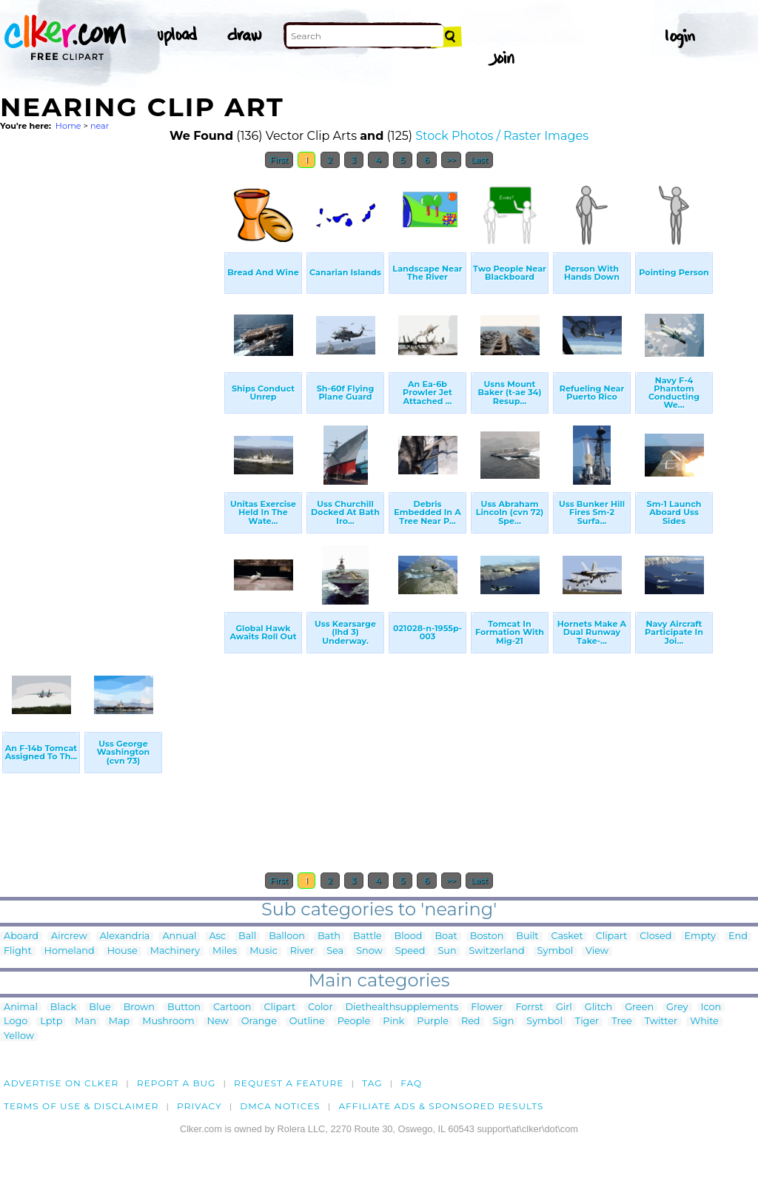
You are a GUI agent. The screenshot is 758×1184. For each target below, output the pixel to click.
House (122, 951)
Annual (179, 936)
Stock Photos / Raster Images (501, 136)
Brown (139, 1007)
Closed (655, 936)
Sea (334, 951)
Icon (711, 1007)
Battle (367, 936)
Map (119, 1021)
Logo (15, 1021)
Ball (247, 936)
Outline (307, 1021)
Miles (224, 951)
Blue (99, 1007)
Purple (433, 1021)
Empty (701, 936)
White (704, 1021)
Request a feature (288, 1083)
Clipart (612, 936)
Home (68, 126)
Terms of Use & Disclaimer (81, 1105)
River (302, 951)
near (99, 126)
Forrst (529, 1007)
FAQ (411, 1083)
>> (451, 160)
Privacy (199, 1105)
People (354, 1021)
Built (527, 936)
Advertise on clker (61, 1083)
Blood (409, 936)
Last (479, 160)
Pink (393, 1021)
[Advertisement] (111, 398)
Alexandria (125, 936)
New (218, 1021)
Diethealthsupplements (402, 1007)
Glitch (598, 1007)
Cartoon (232, 1007)
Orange (259, 1021)
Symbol (555, 951)
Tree (621, 1021)
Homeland (69, 951)
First (279, 160)
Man (85, 1021)
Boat (446, 936)
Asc (217, 936)
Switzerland (497, 951)
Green (639, 1007)
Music (263, 951)
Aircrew (69, 936)
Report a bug (176, 1083)
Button (184, 1007)
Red (470, 1021)
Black (63, 1007)
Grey (677, 1007)
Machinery (175, 951)
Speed (410, 951)
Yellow (19, 1036)
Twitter (661, 1021)
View (597, 951)
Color (320, 1007)
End (738, 936)
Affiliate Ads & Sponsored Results (440, 1105)
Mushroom (168, 1021)
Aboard (21, 936)
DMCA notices (280, 1105)
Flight (18, 951)
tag (372, 1083)
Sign (503, 1021)
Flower (487, 1007)
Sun (446, 951)
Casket (567, 936)
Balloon (287, 936)
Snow (369, 951)
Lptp (51, 1021)
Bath (329, 936)
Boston (487, 936)
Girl (564, 1007)
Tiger (587, 1021)
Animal (21, 1007)
